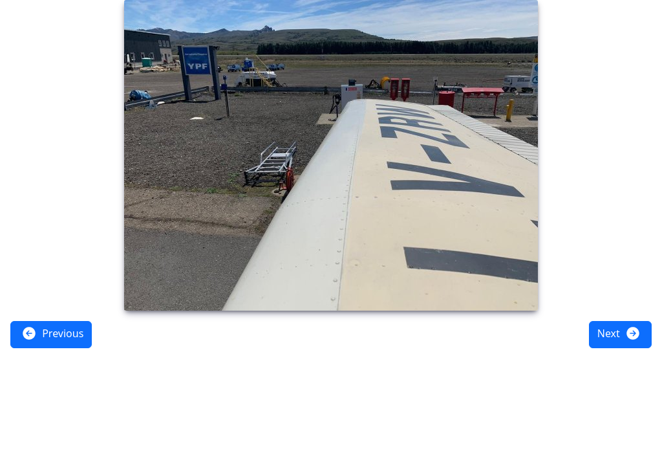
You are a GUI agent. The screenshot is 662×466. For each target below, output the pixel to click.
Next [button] (619, 333)
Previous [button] (52, 333)
